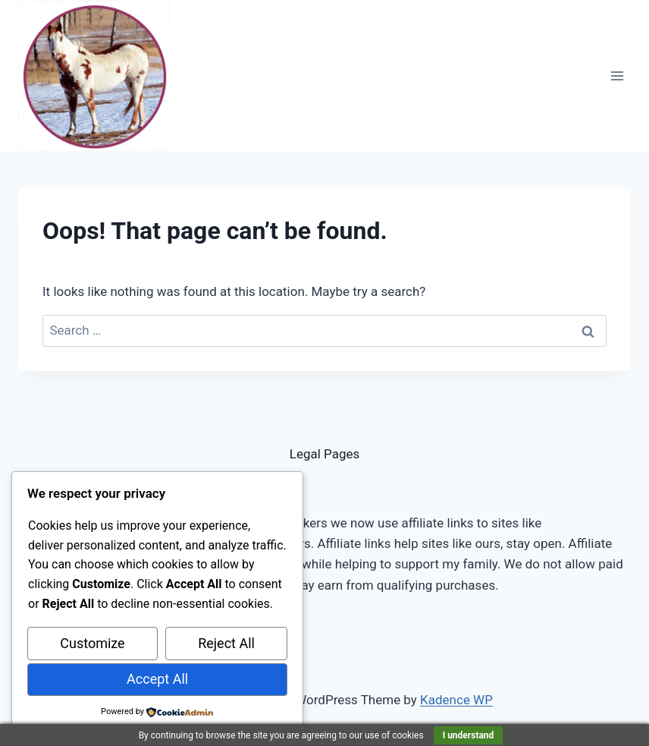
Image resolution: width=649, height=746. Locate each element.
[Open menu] (617, 75)
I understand (468, 735)
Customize (92, 643)
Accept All (157, 679)
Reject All (226, 643)
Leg (300, 453)
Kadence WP (456, 699)
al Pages (334, 453)
